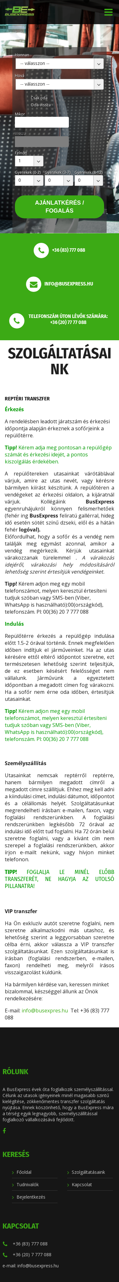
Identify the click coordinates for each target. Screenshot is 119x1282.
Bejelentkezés (31, 1197)
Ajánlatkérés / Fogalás (59, 207)
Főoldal (24, 1172)
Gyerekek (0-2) (28, 172)
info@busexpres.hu (45, 1010)
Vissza (20, 133)
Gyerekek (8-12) (88, 172)
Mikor (20, 114)
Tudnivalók (28, 1184)
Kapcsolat (82, 1184)
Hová (19, 75)
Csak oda (39, 98)
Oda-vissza (41, 105)
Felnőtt (21, 153)
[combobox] (59, 64)
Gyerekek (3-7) (57, 172)
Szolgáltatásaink (88, 1172)
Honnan (22, 55)
